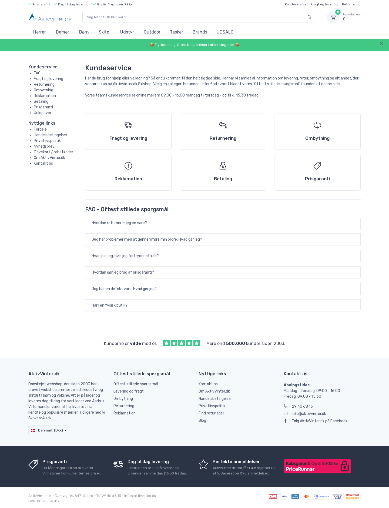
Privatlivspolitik (47, 140)
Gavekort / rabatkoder (53, 152)
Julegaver (42, 113)
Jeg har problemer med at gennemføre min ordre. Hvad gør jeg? (147, 239)
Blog (202, 420)
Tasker (176, 32)
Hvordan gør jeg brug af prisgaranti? (123, 272)
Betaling (41, 101)
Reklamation (45, 96)
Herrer (39, 32)
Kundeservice (295, 4)
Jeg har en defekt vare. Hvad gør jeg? (124, 289)
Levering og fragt (128, 391)
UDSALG (225, 32)
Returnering (351, 4)
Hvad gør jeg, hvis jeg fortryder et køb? (125, 256)
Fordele (40, 129)
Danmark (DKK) (47, 430)
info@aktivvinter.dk (305, 413)
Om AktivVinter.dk (49, 157)
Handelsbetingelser (50, 135)
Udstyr (127, 32)
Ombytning (43, 90)
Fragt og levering (324, 4)
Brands (200, 32)
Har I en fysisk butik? (110, 305)
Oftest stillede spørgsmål (135, 384)
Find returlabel (211, 413)
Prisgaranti (43, 107)
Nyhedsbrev (44, 146)
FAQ (37, 73)
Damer (62, 32)
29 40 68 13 (298, 406)
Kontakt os (43, 163)
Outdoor (152, 32)
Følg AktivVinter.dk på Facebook (315, 421)
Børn (84, 32)
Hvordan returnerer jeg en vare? (119, 223)
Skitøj (104, 32)
